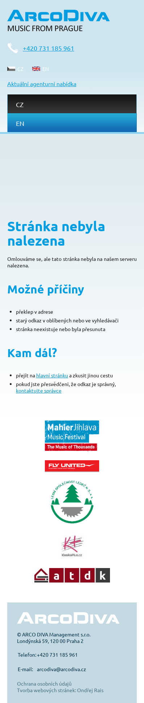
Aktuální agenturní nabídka (41, 83)
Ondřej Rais (90, 690)
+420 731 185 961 (48, 48)
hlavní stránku (52, 375)
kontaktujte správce (39, 390)
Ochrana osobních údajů (44, 683)
